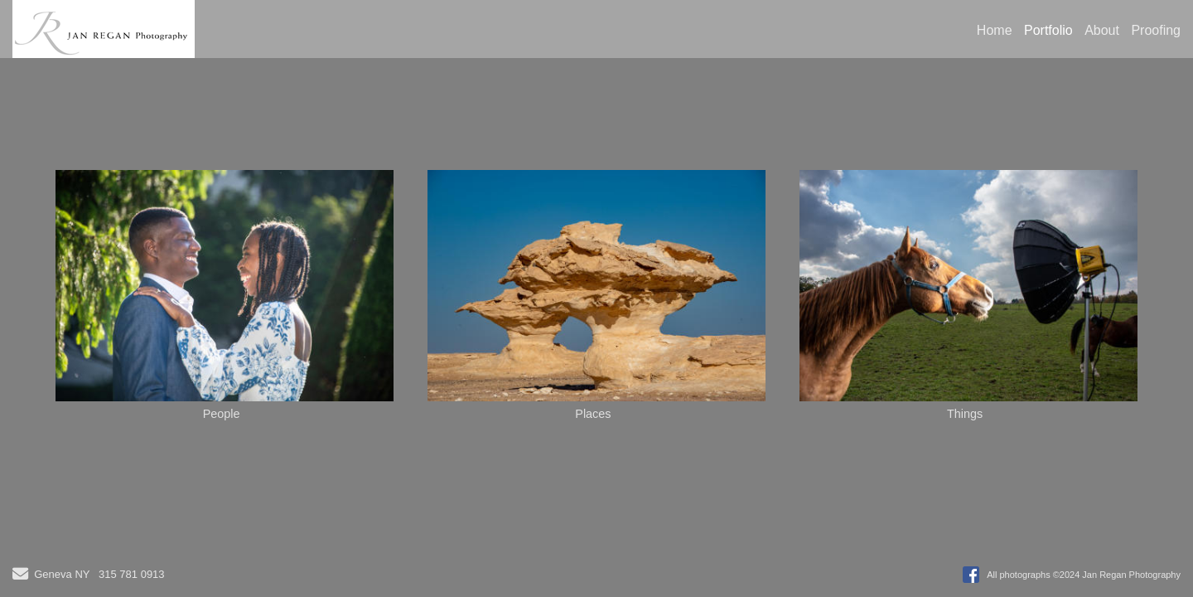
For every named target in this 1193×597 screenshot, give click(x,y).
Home (994, 30)
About (1101, 30)
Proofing (1156, 30)
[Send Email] (20, 576)
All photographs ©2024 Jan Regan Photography (1084, 575)
